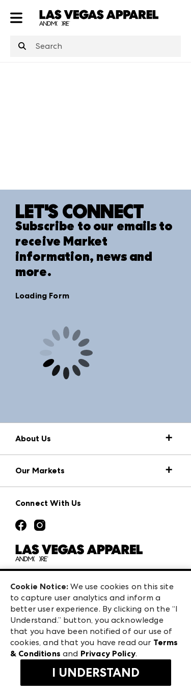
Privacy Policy (107, 653)
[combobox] (95, 46)
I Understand (96, 672)
